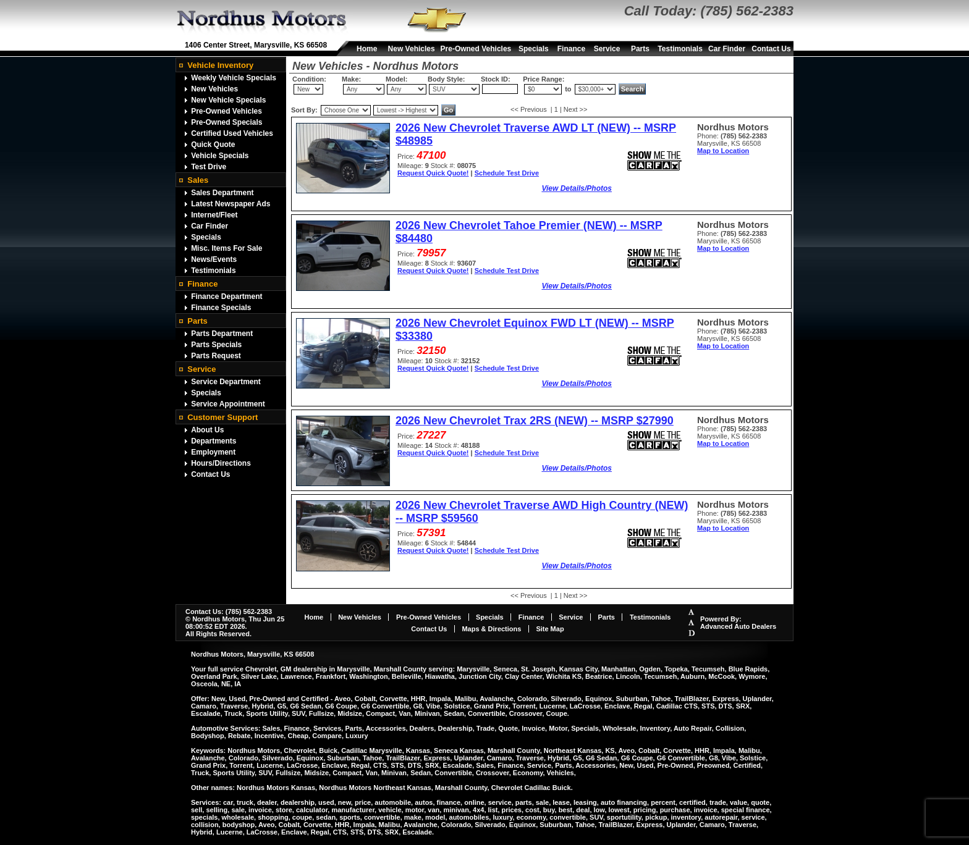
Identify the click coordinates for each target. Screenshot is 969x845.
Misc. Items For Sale (226, 248)
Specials (533, 48)
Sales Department (222, 192)
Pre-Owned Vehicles (476, 48)
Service (607, 48)
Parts (640, 48)
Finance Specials (221, 307)
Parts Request (216, 355)
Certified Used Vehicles (232, 133)
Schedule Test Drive (507, 173)
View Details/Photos (576, 188)
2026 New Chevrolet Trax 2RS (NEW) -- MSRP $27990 (535, 420)
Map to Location (723, 150)
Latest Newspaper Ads (230, 204)
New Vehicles (411, 48)
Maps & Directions (491, 629)
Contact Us (770, 48)
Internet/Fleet (214, 215)
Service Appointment (228, 404)
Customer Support (222, 417)
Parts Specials (216, 344)
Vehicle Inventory (220, 65)
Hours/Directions (221, 463)
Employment (213, 452)
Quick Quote (213, 144)
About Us (207, 430)
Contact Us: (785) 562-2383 (228, 611)
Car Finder (726, 48)
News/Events (214, 259)
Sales (197, 180)
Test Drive (208, 166)
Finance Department (226, 296)
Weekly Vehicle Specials (233, 78)
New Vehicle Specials (228, 100)
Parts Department (222, 333)
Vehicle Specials (219, 155)
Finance (571, 48)
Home (367, 48)
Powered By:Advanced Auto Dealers (738, 622)
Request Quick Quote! (433, 173)
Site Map (550, 629)
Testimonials (680, 48)
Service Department (226, 381)
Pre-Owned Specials (226, 122)
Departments (213, 441)
